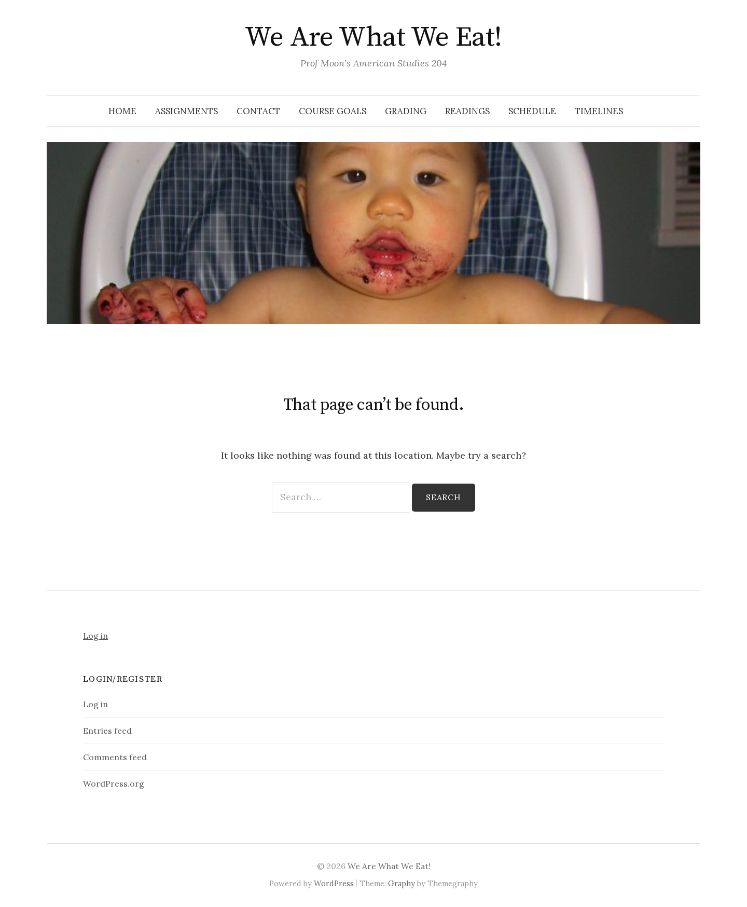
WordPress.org (113, 783)
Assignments (186, 111)
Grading (405, 111)
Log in (95, 635)
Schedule (532, 111)
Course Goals (332, 111)
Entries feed (107, 730)
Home (122, 111)
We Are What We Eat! (373, 37)
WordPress (334, 883)
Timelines (599, 111)
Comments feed (115, 757)
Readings (467, 111)
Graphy (401, 883)
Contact (258, 111)
